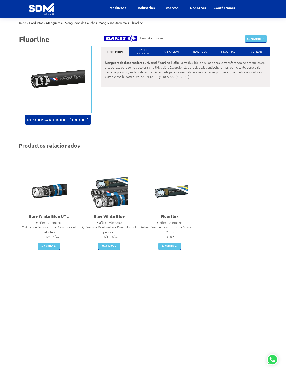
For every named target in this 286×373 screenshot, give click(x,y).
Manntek (174, 306)
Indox (171, 301)
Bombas (88, 329)
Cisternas (89, 306)
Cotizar (256, 51)
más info (47, 246)
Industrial (131, 329)
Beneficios (199, 51)
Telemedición (92, 357)
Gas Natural (133, 301)
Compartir (254, 38)
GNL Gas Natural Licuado (142, 324)
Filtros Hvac (91, 287)
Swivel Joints (92, 334)
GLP (127, 310)
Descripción (115, 52)
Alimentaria (133, 282)
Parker (172, 310)
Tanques (89, 310)
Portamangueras (94, 324)
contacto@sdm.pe (31, 290)
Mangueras (54, 23)
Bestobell (174, 287)
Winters (173, 329)
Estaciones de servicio (140, 296)
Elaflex (172, 296)
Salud (129, 348)
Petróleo (131, 338)
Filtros (87, 338)
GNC (128, 315)
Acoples (88, 282)
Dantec (172, 291)
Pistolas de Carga (94, 301)
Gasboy (173, 324)
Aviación (131, 287)
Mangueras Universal (113, 23)
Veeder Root (176, 334)
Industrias (147, 7)
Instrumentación (94, 352)
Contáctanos (224, 7)
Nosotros (198, 7)
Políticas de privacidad (34, 317)
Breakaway (90, 296)
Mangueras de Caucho (80, 23)
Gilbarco (173, 320)
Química (130, 343)
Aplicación (171, 51)
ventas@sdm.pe (30, 286)
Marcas (172, 7)
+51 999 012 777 (30, 300)
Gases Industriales (137, 306)
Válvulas (88, 291)
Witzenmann (176, 315)
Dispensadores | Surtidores (94, 345)
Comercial (132, 291)
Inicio (22, 23)
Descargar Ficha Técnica (56, 119)
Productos (118, 7)
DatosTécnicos (143, 51)
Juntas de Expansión (97, 315)
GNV (128, 320)
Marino (130, 334)
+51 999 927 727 (30, 295)
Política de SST (29, 322)
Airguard (173, 282)
